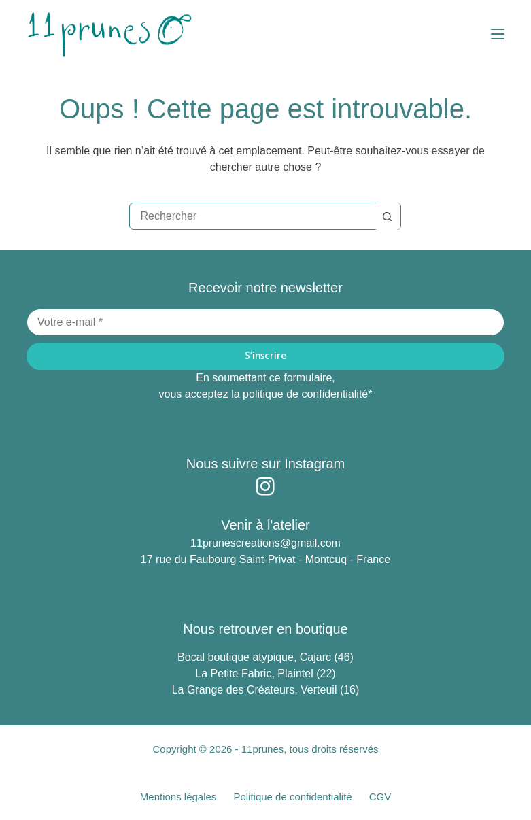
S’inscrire (265, 356)
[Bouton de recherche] (386, 216)
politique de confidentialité (305, 394)
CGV (380, 796)
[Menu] (497, 34)
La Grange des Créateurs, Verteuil (256, 690)
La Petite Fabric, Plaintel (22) (265, 673)
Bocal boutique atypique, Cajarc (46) (265, 657)
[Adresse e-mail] (265, 322)
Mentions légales (178, 796)
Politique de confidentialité (292, 796)
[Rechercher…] (251, 216)
